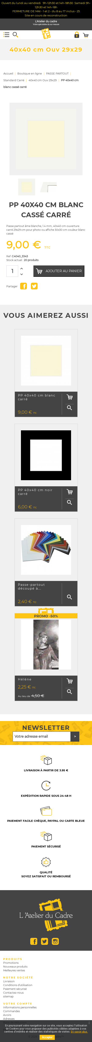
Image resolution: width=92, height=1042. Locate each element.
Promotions (11, 962)
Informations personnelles (20, 1007)
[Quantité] (12, 271)
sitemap (8, 996)
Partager (23, 286)
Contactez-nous (13, 992)
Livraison (9, 981)
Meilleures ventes (14, 970)
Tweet (34, 286)
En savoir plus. (79, 1031)
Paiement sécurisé (15, 988)
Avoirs (7, 1015)
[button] (15, 34)
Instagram (55, 941)
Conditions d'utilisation (17, 985)
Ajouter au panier (59, 271)
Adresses (9, 1018)
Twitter (44, 941)
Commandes (11, 1011)
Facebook (33, 941)
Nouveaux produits (15, 966)
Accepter (47, 1037)
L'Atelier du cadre (46, 22)
